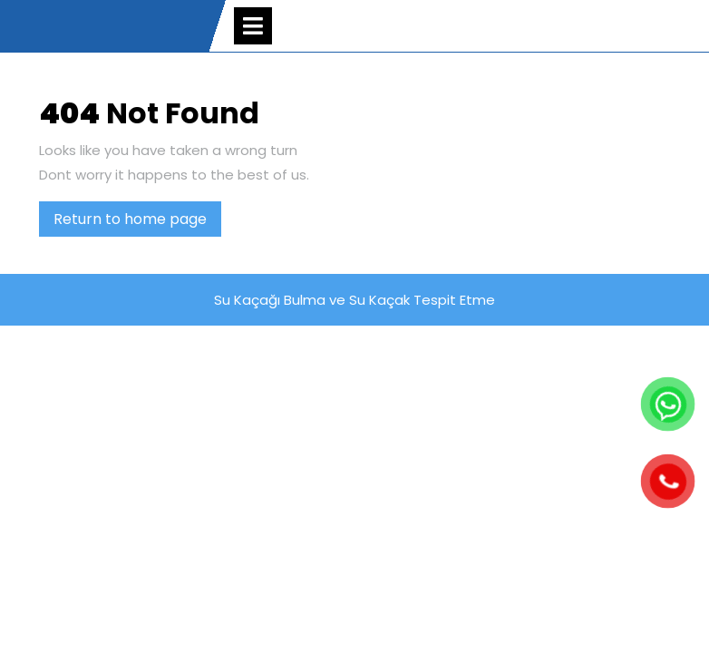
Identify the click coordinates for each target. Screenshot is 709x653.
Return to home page (137, 222)
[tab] (253, 25)
